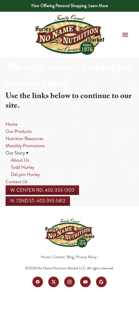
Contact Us (16, 181)
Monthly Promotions (25, 145)
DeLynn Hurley (25, 174)
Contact (59, 257)
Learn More (98, 6)
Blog (70, 257)
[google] (101, 282)
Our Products (19, 131)
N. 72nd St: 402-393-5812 (37, 200)
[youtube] (85, 282)
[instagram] (69, 282)
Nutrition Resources (24, 138)
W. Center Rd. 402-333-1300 (42, 190)
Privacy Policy (86, 257)
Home (12, 124)
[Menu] (125, 34)
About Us (20, 160)
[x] (53, 282)
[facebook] (37, 282)
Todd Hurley (22, 167)
